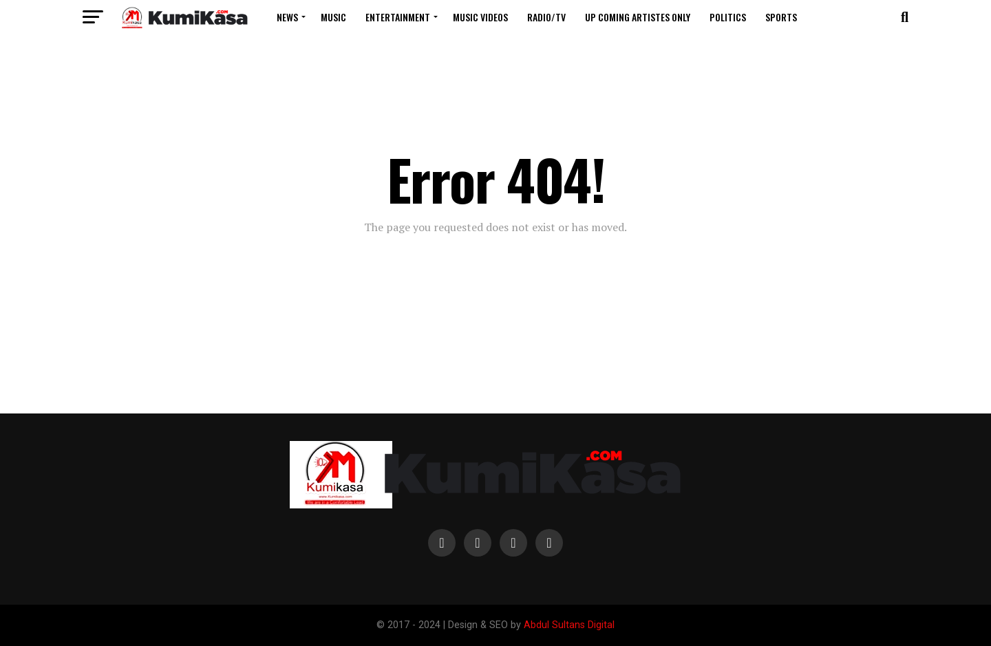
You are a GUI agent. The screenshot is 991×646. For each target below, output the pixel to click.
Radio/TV (546, 17)
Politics (728, 17)
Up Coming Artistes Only (637, 17)
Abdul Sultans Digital (569, 625)
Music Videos (480, 17)
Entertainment (397, 17)
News (287, 17)
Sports (781, 17)
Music (333, 17)
